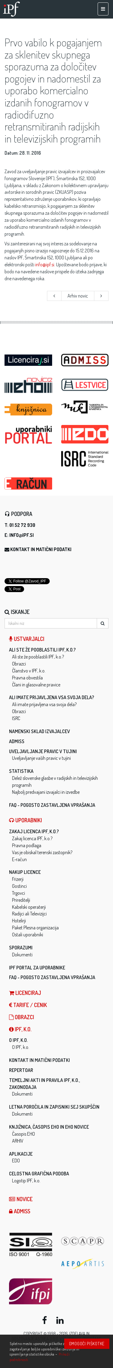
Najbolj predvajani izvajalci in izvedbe (46, 792)
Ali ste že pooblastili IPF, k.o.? (42, 650)
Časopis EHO (23, 1134)
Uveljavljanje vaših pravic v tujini (41, 758)
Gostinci (19, 886)
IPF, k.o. (20, 1029)
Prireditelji (21, 900)
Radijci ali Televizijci (29, 914)
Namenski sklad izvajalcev (39, 731)
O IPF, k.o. (18, 1040)
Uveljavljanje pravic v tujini (43, 751)
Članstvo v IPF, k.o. (29, 671)
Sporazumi (21, 948)
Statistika (21, 771)
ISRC (16, 718)
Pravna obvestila (27, 678)
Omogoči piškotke (87, 1343)
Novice (21, 1199)
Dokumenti (22, 955)
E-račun (19, 859)
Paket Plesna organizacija (35, 928)
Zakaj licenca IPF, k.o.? (34, 831)
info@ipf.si (44, 264)
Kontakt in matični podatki (40, 549)
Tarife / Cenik (28, 1005)
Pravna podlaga (26, 845)
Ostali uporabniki (27, 935)
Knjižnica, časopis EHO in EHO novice (49, 1127)
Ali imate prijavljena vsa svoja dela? (51, 697)
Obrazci (19, 664)
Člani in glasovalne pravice (36, 685)
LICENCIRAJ (25, 992)
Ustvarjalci (26, 638)
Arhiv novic (77, 296)
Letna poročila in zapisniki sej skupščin (54, 1107)
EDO (16, 1160)
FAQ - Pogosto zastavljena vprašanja (52, 805)
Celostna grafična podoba (39, 1174)
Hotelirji (19, 921)
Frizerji (18, 879)
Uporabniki (25, 820)
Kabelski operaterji (29, 907)
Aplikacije (21, 1154)
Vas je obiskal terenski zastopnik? (42, 852)
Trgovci (18, 893)
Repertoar (21, 1070)
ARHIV (18, 1141)
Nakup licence (25, 872)
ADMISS (16, 741)
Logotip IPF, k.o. (26, 1181)
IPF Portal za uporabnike (37, 968)
